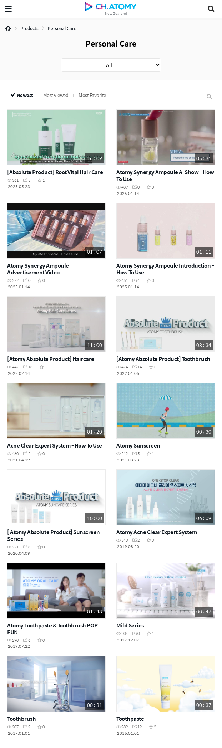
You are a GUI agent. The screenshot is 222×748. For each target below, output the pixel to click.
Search (209, 96)
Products (29, 28)
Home (8, 28)
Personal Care (62, 28)
